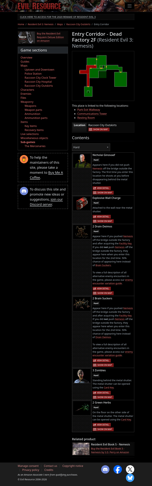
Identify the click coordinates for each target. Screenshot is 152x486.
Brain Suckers (103, 265)
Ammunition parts (36, 118)
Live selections (30, 134)
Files (23, 98)
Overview (26, 57)
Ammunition (32, 114)
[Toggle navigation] (129, 6)
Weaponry (27, 102)
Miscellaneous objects (34, 138)
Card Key (109, 387)
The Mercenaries (35, 146)
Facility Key (125, 243)
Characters (27, 90)
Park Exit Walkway (88, 110)
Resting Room (86, 118)
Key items (31, 126)
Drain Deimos (103, 337)
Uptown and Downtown (39, 69)
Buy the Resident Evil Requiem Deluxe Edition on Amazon (50, 37)
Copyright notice (72, 466)
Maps (60, 24)
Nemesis (97, 168)
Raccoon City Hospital (38, 82)
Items (24, 122)
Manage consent (28, 466)
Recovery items (34, 130)
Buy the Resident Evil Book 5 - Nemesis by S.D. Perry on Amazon (110, 450)
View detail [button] (103, 188)
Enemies (26, 94)
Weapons (30, 106)
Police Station (33, 73)
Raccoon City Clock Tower (40, 77)
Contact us (50, 466)
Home (21, 24)
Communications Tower (92, 114)
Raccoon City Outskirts (78, 24)
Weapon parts (33, 110)
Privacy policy (30, 470)
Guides (25, 61)
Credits (48, 470)
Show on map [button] (100, 129)
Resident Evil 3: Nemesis (41, 24)
